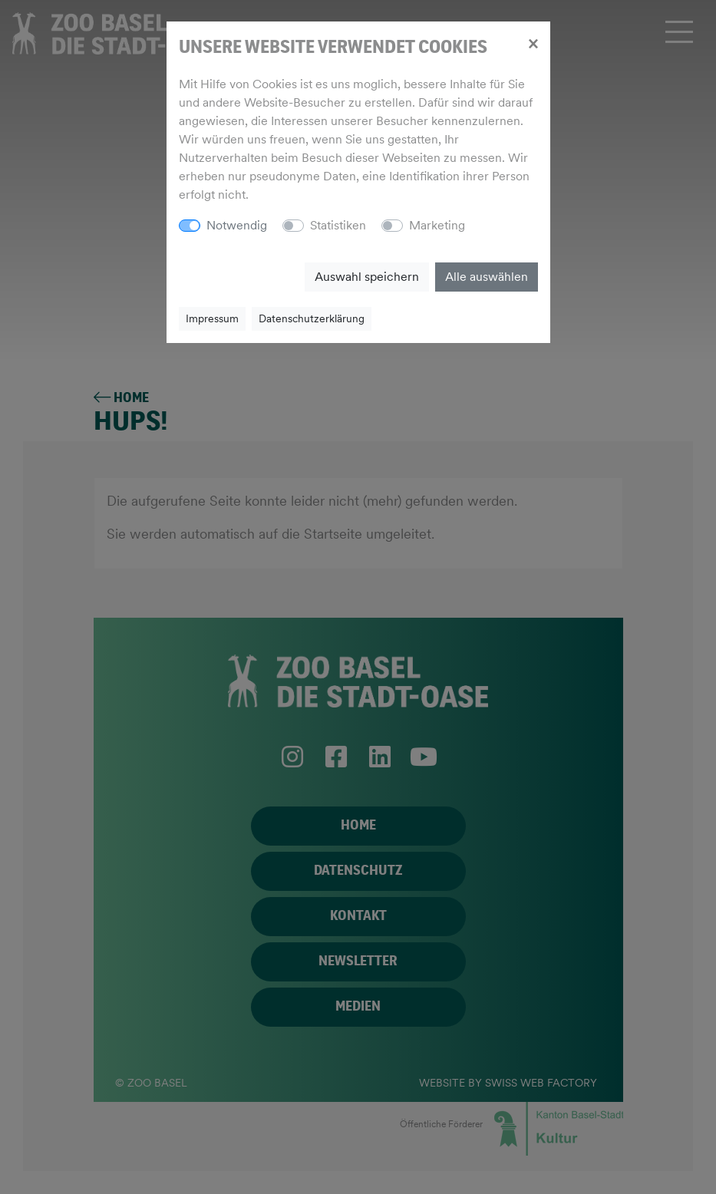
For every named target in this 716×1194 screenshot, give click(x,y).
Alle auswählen (486, 276)
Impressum (212, 318)
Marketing (437, 225)
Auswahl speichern (367, 276)
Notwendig (236, 225)
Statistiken (338, 225)
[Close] (533, 42)
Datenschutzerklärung (312, 318)
